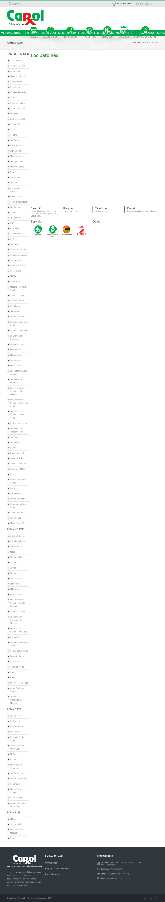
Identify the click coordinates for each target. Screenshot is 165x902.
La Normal (14, 661)
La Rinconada (16, 594)
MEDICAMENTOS (11, 32)
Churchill (14, 98)
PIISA (12, 819)
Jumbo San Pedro (18, 773)
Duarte (13, 212)
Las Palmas (15, 244)
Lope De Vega (16, 151)
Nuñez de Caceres (18, 423)
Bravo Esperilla (16, 458)
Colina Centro (16, 493)
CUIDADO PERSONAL (93, 32)
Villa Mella (14, 228)
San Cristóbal (16, 824)
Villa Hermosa (16, 726)
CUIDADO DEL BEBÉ (121, 32)
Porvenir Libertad (17, 656)
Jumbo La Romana (18, 779)
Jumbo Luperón (17, 317)
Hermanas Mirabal (18, 266)
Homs (12, 672)
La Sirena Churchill (18, 330)
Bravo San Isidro (17, 103)
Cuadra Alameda (17, 513)
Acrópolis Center (17, 66)
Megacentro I (16, 350)
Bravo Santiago (17, 536)
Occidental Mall (17, 453)
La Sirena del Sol (17, 611)
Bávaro (13, 759)
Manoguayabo (16, 161)
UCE (12, 223)
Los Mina (14, 488)
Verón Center (16, 798)
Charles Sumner (17, 301)
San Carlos (15, 207)
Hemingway (15, 784)
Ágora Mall (15, 71)
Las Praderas (16, 145)
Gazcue (13, 129)
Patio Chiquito (16, 518)
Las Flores (14, 442)
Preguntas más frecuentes (57, 868)
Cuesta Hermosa (17, 108)
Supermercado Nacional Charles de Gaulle (19, 403)
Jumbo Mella (16, 140)
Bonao (13, 677)
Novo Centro (15, 177)
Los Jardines (16, 578)
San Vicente (15, 260)
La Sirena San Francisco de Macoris (16, 620)
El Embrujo (14, 589)
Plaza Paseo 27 (17, 523)
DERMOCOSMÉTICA (64, 32)
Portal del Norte (17, 667)
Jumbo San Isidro (18, 499)
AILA (12, 239)
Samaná (14, 568)
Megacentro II (16, 355)
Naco (12, 172)
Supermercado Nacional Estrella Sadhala (17, 603)
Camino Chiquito (17, 295)
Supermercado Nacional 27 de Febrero (17, 391)
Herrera (13, 135)
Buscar (14, 3)
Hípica (13, 474)
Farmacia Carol (15, 43)
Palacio (13, 183)
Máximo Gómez (17, 167)
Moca (12, 552)
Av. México (15, 281)
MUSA (12, 754)
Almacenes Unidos (18, 255)
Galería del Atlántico (19, 651)
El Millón (14, 276)
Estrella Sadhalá (17, 541)
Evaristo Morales (17, 119)
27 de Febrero (16, 60)
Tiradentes (15, 218)
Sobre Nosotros (52, 874)
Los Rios (14, 437)
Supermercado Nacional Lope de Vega (17, 414)
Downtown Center (18, 250)
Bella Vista (15, 87)
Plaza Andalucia (17, 76)
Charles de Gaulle (18, 92)
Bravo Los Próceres (19, 464)
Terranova (14, 311)
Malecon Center (17, 156)
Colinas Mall (15, 637)
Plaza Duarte (16, 366)
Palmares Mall (16, 557)
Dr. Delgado (15, 306)
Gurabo (13, 562)
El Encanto (15, 584)
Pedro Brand (15, 271)
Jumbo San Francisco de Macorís (16, 700)
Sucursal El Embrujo (19, 683)
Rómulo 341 (15, 196)
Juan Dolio (15, 716)
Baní (12, 838)
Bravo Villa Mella (17, 469)
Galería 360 (15, 124)
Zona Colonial (16, 234)
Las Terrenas (16, 547)
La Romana (15, 721)
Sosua (13, 573)
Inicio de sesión (124, 4)
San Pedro (14, 732)
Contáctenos (51, 863)
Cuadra (13, 448)
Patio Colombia (17, 360)
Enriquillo (14, 114)
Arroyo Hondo (16, 82)
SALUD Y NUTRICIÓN (37, 32)
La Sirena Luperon (18, 344)
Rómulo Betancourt (19, 202)
